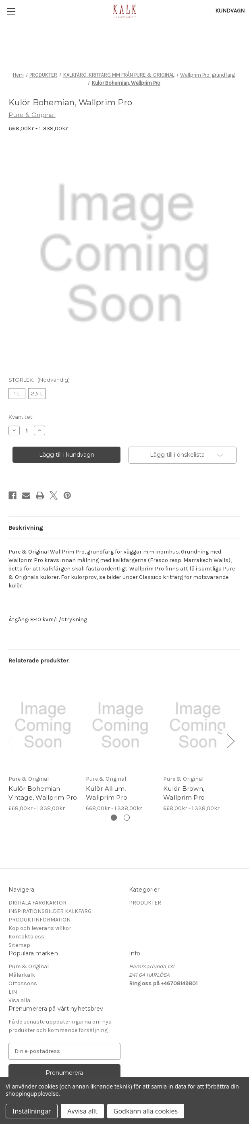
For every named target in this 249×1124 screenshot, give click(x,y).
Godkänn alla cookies (146, 1111)
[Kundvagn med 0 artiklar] (230, 11)
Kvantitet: (20, 417)
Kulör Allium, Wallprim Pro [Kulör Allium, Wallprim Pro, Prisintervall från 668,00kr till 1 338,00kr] (106, 793)
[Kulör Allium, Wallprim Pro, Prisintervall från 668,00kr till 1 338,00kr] (120, 725)
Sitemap (19, 945)
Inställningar (31, 1111)
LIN (12, 991)
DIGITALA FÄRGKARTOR (37, 902)
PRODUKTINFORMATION (39, 919)
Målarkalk (21, 974)
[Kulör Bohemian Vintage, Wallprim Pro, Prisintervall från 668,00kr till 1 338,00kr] (43, 725)
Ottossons (22, 983)
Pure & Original (28, 966)
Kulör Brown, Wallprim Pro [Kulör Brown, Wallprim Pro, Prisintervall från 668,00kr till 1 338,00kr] (184, 793)
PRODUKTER (145, 902)
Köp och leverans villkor (39, 928)
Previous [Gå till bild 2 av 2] (10, 740)
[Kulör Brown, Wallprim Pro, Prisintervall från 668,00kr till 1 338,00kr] (197, 725)
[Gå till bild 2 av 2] (127, 818)
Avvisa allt (82, 1111)
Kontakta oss (26, 936)
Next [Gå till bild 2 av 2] (230, 740)
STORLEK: (39, 379)
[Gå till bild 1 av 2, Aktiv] (114, 818)
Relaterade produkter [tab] (38, 660)
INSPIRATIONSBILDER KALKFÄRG (49, 911)
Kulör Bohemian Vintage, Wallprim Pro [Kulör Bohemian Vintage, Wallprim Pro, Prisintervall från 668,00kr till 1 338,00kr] (42, 793)
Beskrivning (25, 527)
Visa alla (19, 1000)
